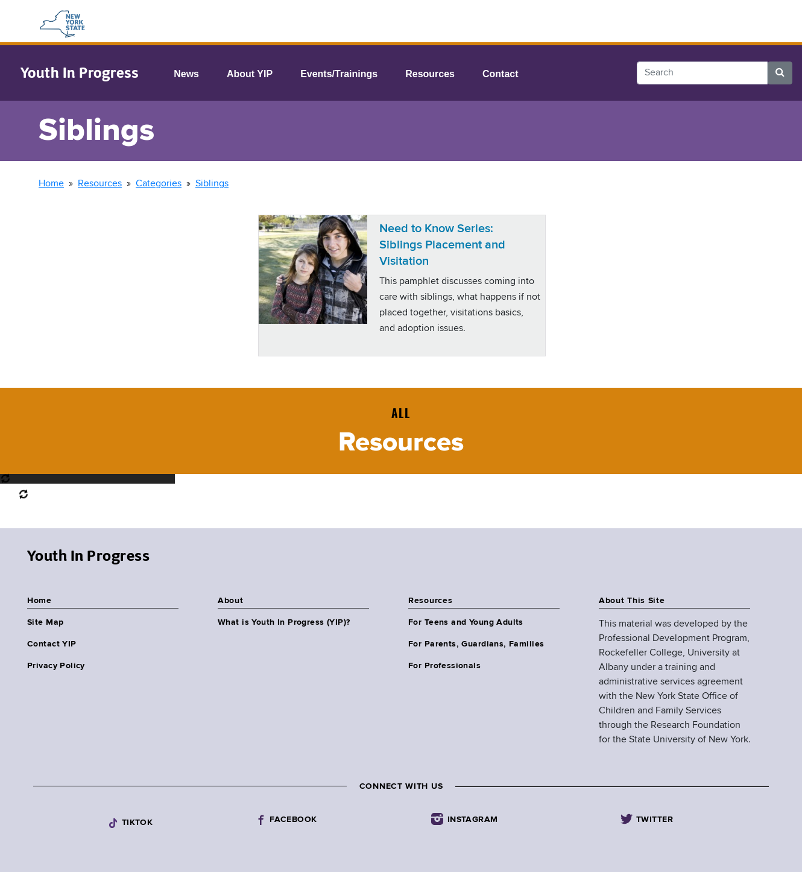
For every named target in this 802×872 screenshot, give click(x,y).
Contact (500, 74)
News (186, 74)
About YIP (250, 74)
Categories (159, 184)
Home (51, 184)
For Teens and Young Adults (465, 622)
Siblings (212, 184)
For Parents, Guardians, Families (476, 644)
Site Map (45, 622)
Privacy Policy (56, 666)
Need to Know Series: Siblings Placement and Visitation (442, 245)
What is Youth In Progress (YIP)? (284, 622)
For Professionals (444, 666)
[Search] (702, 73)
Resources (430, 74)
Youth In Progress (79, 72)
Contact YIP (52, 644)
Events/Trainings (338, 74)
